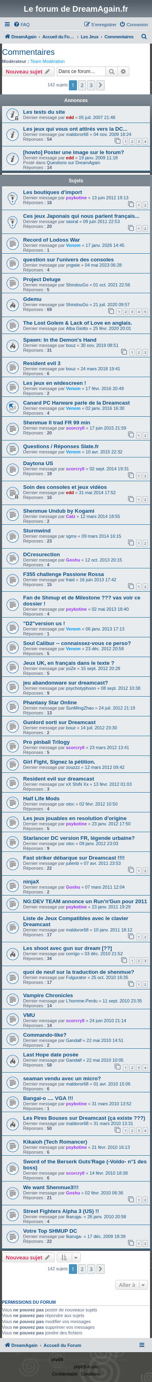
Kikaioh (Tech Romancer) (55, 1142)
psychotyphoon (81, 688)
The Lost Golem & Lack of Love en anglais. (77, 323)
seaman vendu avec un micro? (62, 1078)
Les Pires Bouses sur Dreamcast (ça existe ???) (84, 1118)
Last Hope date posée (50, 1055)
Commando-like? (44, 1035)
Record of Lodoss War (51, 240)
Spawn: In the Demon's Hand (59, 340)
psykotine (76, 197)
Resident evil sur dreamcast (58, 779)
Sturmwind (37, 531)
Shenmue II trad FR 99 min (56, 423)
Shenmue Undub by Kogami (58, 511)
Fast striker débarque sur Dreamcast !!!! (74, 858)
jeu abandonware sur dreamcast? (65, 683)
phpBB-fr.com (86, 1367)
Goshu (73, 559)
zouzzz (73, 767)
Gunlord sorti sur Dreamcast (59, 722)
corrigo (73, 953)
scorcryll (75, 428)
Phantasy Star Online (50, 702)
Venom (73, 245)
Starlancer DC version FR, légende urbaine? (79, 838)
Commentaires (28, 52)
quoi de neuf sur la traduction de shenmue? (78, 972)
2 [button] (82, 85)
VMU (29, 1015)
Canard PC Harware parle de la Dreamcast (76, 403)
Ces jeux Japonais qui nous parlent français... (81, 216)
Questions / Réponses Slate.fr (61, 446)
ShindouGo (77, 284)
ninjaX (31, 882)
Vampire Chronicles (48, 995)
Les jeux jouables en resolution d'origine (74, 818)
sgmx (71, 536)
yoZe (71, 668)
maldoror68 (77, 134)
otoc (70, 804)
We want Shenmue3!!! (51, 1187)
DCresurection (41, 554)
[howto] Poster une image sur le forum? (73, 152)
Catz (70, 516)
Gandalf (74, 1040)
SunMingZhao (80, 708)
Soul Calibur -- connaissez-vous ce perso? (77, 643)
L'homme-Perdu (82, 1000)
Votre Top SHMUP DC (50, 1231)
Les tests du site (44, 112)
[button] (100, 85)
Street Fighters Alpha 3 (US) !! (61, 1211)
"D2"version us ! (44, 623)
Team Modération (47, 61)
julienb (72, 863)
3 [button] (91, 85)
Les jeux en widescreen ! (54, 383)
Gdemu (32, 299)
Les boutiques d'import (52, 192)
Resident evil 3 (41, 363)
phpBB (57, 1359)
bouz (71, 345)
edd (70, 117)
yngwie (73, 265)
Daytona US (38, 463)
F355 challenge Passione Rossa (63, 574)
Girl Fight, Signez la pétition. (59, 762)
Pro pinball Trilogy (46, 742)
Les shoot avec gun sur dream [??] (67, 948)
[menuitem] (21, 24)
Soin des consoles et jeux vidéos (65, 487)
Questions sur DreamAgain (73, 162)
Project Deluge (41, 279)
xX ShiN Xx (77, 784)
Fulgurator (76, 977)
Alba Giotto (77, 328)
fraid (70, 579)
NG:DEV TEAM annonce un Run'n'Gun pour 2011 (85, 901)
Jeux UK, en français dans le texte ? (68, 663)
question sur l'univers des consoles (68, 260)
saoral (72, 221)
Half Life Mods (41, 798)
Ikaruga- (74, 1216)
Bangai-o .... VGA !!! (48, 1098)
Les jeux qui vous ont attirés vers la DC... (75, 129)
